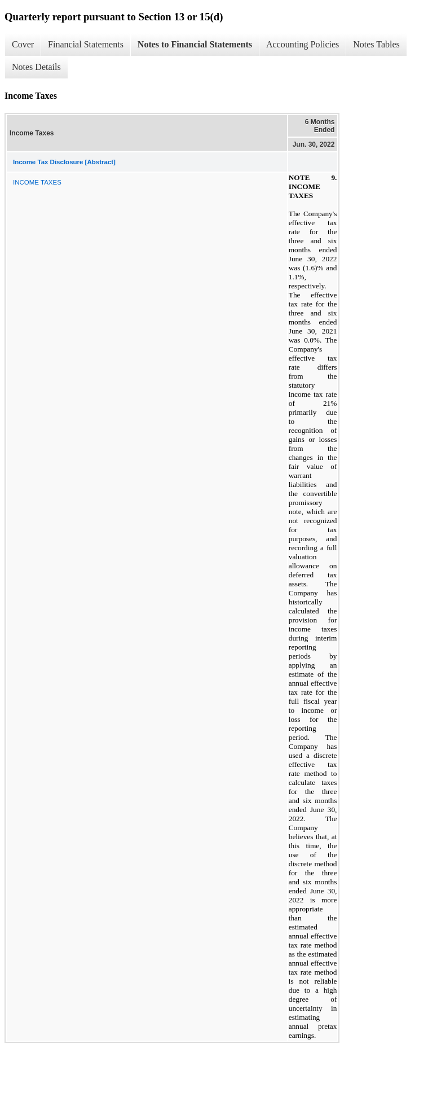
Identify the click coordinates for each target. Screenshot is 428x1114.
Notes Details (36, 67)
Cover (23, 44)
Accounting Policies (302, 44)
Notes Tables (376, 44)
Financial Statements (85, 44)
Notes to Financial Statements (195, 44)
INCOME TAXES (37, 182)
